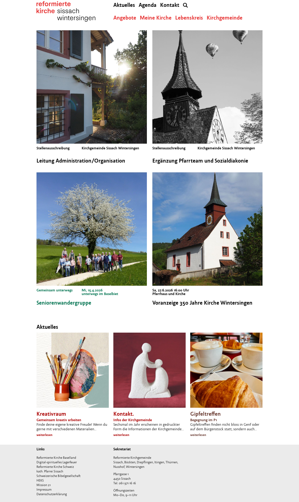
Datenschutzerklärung (51, 494)
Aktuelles (124, 5)
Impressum (44, 490)
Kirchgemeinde (224, 18)
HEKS (40, 480)
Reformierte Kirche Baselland (56, 458)
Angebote (124, 18)
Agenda (147, 5)
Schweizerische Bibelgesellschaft (58, 476)
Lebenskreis (189, 18)
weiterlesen (44, 435)
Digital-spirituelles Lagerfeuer (56, 462)
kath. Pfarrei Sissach (49, 471)
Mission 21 (43, 485)
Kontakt (169, 5)
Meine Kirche (156, 18)
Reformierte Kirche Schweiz (55, 467)
